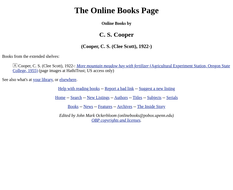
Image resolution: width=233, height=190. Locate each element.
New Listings (98, 97)
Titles (137, 97)
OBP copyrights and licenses (115, 120)
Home (60, 97)
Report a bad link (119, 88)
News (88, 106)
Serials (172, 97)
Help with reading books (79, 88)
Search (76, 97)
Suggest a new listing (157, 88)
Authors (121, 97)
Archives (124, 106)
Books (73, 106)
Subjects (154, 97)
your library (43, 79)
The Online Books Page (116, 10)
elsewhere (67, 79)
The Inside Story (151, 106)
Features (105, 106)
